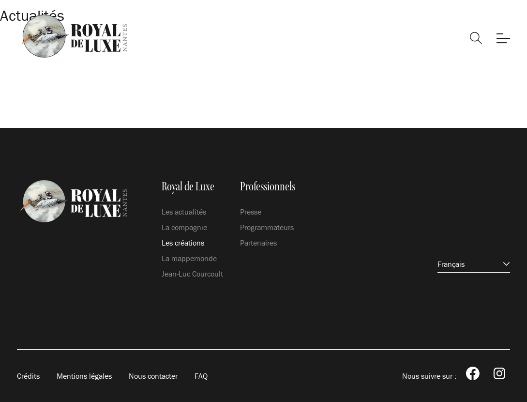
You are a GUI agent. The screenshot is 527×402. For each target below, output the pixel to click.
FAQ (201, 376)
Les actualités (184, 211)
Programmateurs (267, 227)
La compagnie (184, 227)
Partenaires (258, 242)
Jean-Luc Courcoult (192, 273)
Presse (250, 211)
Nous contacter (153, 376)
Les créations (183, 242)
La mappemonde (189, 258)
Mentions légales (84, 376)
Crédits (28, 376)
